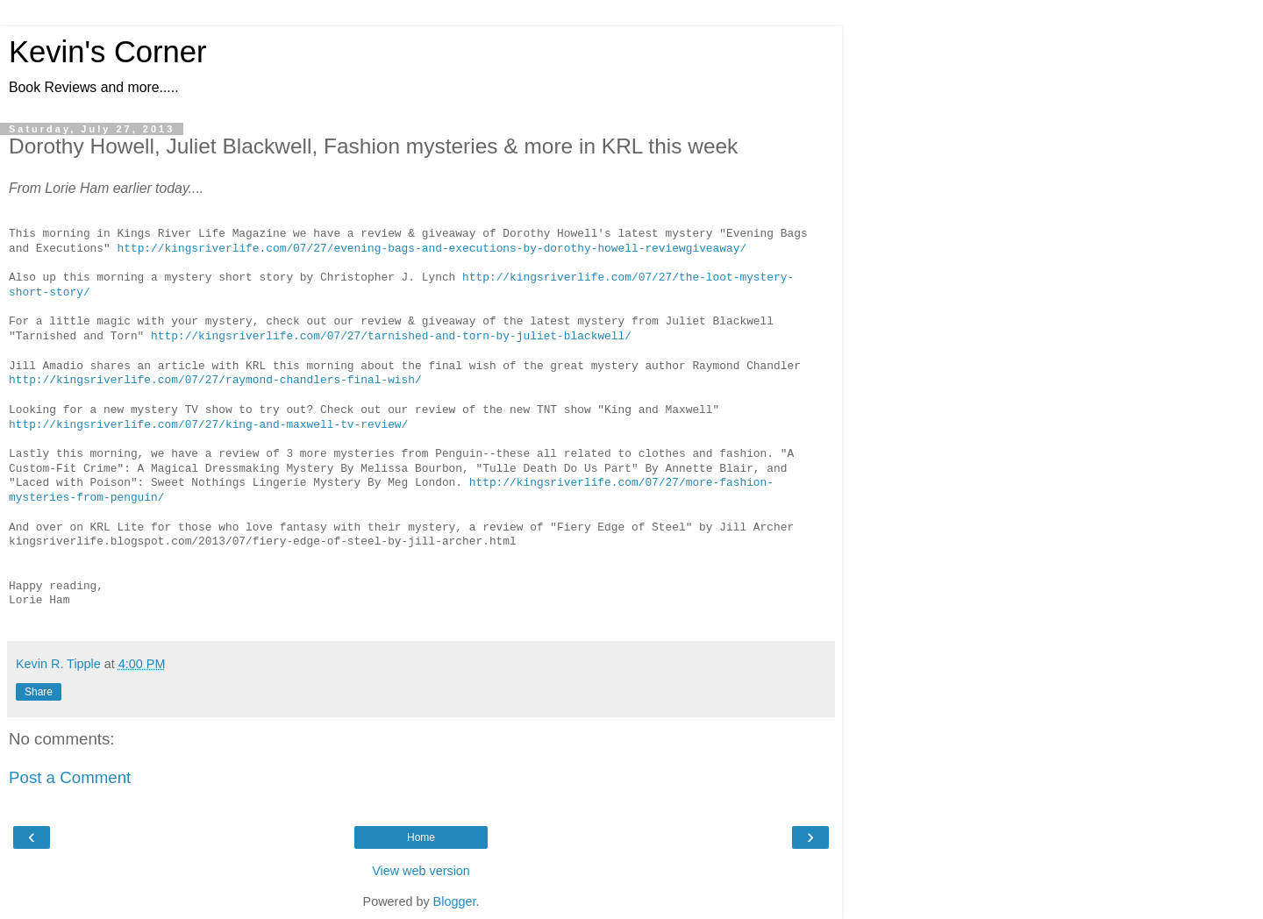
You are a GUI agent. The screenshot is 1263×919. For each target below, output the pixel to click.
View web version (421, 871)
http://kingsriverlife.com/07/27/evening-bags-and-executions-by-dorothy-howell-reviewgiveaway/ (431, 249)
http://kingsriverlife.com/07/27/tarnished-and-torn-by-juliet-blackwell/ (391, 337)
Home (421, 837)
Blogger (454, 901)
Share (39, 692)
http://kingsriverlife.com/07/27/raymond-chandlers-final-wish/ (215, 380)
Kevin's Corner (107, 51)
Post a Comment (70, 777)
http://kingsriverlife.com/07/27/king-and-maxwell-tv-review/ (208, 425)
